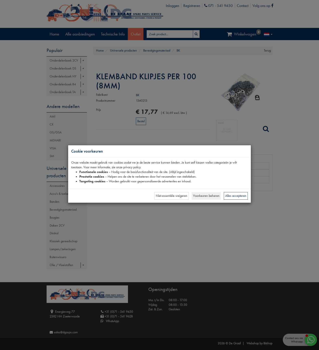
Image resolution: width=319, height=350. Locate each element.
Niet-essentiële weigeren (171, 196)
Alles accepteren (235, 196)
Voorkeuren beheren (206, 196)
